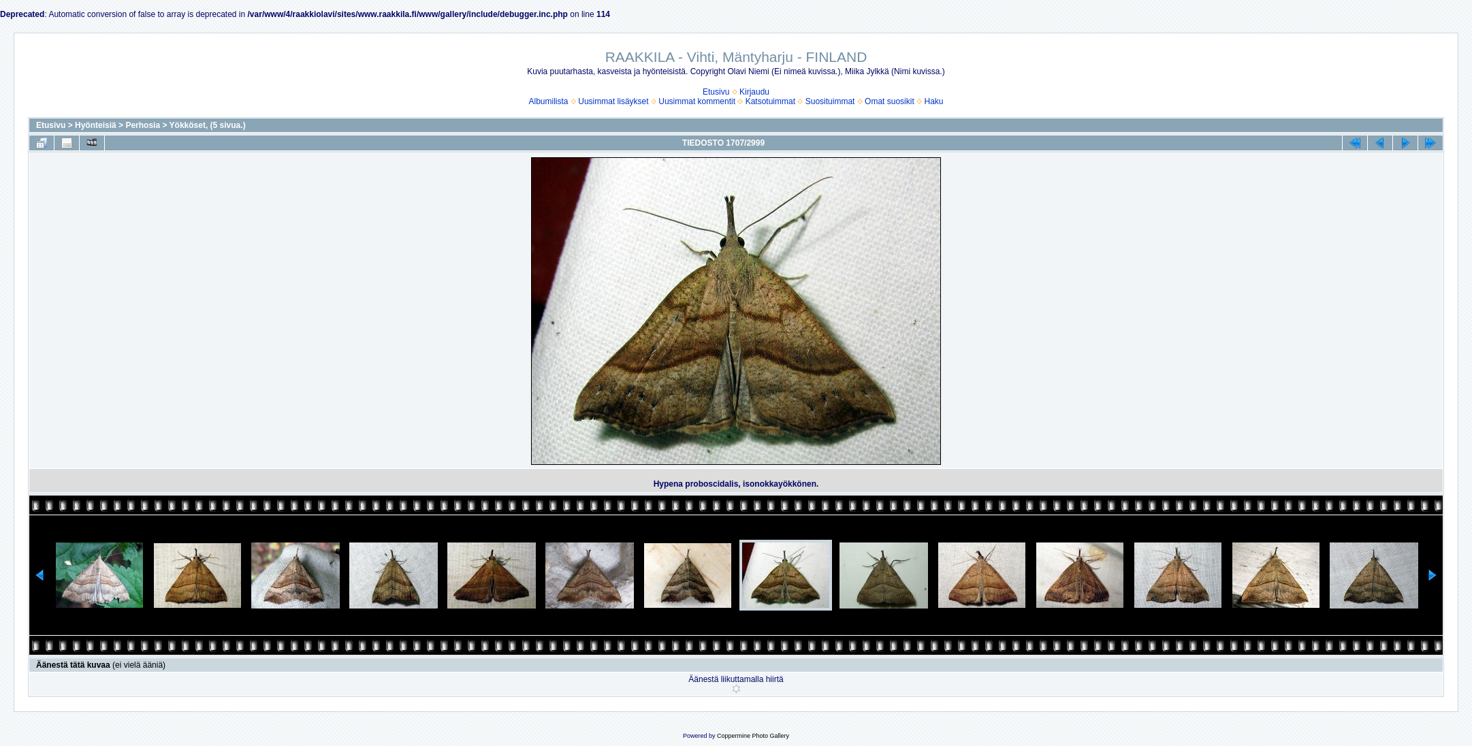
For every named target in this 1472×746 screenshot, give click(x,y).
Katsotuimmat (770, 101)
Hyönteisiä (95, 125)
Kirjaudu (754, 92)
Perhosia (142, 125)
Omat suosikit (889, 101)
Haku (933, 101)
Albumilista (549, 101)
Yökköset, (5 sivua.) (208, 125)
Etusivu (716, 92)
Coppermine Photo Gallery (753, 735)
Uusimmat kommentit (696, 101)
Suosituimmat (830, 101)
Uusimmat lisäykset (613, 101)
